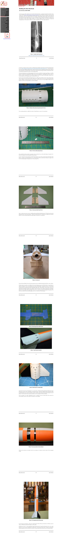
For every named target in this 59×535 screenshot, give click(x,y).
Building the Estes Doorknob (6, 38)
